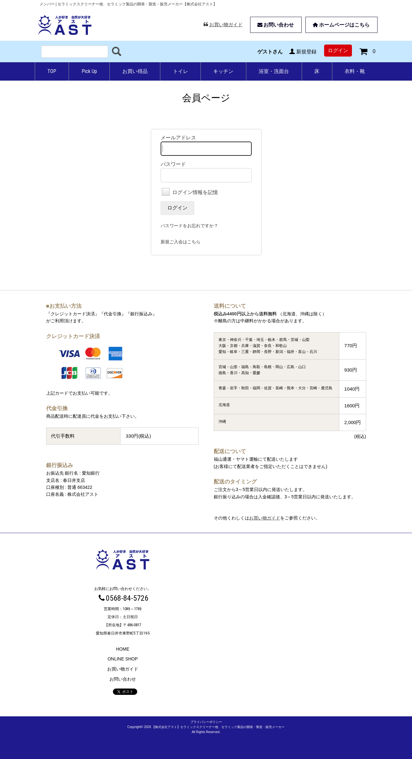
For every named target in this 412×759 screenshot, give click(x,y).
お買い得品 (135, 71)
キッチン (223, 71)
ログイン (338, 50)
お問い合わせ (275, 24)
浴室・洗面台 (274, 71)
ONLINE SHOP (123, 658)
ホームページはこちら (340, 24)
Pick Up (89, 71)
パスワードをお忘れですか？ (189, 225)
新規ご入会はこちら (180, 241)
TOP (51, 71)
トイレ (180, 71)
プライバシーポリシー (206, 722)
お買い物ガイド (223, 24)
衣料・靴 (355, 71)
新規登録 (302, 51)
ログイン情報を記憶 (190, 192)
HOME (122, 649)
